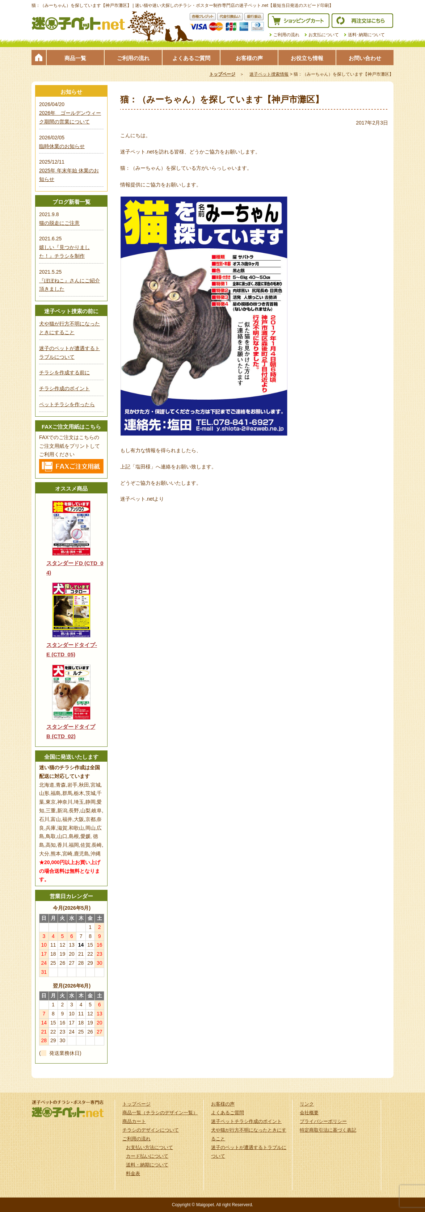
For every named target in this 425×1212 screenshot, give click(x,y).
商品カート (134, 1121)
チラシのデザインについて (150, 1130)
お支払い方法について (149, 1147)
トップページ (38, 57)
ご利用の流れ (286, 34)
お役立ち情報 (307, 58)
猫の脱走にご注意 (59, 223)
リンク (307, 1104)
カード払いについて (147, 1156)
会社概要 (309, 1112)
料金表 (133, 1173)
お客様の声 (249, 58)
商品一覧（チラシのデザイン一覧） (160, 1112)
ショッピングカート (298, 20)
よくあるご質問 (191, 58)
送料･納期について (366, 34)
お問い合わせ (365, 58)
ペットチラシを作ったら (67, 404)
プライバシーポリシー (323, 1121)
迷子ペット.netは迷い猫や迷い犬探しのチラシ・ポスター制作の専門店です (78, 23)
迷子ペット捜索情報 (269, 74)
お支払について (323, 34)
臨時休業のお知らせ (62, 146)
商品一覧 (75, 58)
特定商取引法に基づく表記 (328, 1130)
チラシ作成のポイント (64, 388)
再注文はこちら (362, 20)
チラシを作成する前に (64, 372)
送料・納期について (147, 1164)
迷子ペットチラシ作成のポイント (246, 1121)
